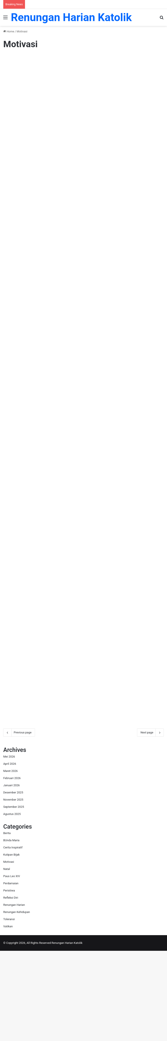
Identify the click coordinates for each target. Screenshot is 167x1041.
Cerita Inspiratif (13, 937)
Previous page (19, 822)
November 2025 (13, 889)
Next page (150, 822)
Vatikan (8, 1016)
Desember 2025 (13, 882)
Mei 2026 (9, 846)
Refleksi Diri (10, 987)
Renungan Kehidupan (16, 1002)
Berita (7, 923)
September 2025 (13, 896)
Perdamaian (10, 973)
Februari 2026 (12, 868)
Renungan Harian (14, 995)
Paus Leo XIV (11, 966)
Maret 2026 (10, 861)
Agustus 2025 (12, 904)
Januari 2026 (11, 875)
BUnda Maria (11, 930)
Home (8, 31)
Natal (6, 959)
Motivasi (8, 952)
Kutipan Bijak (11, 944)
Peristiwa (9, 980)
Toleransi (9, 1009)
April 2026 (9, 853)
